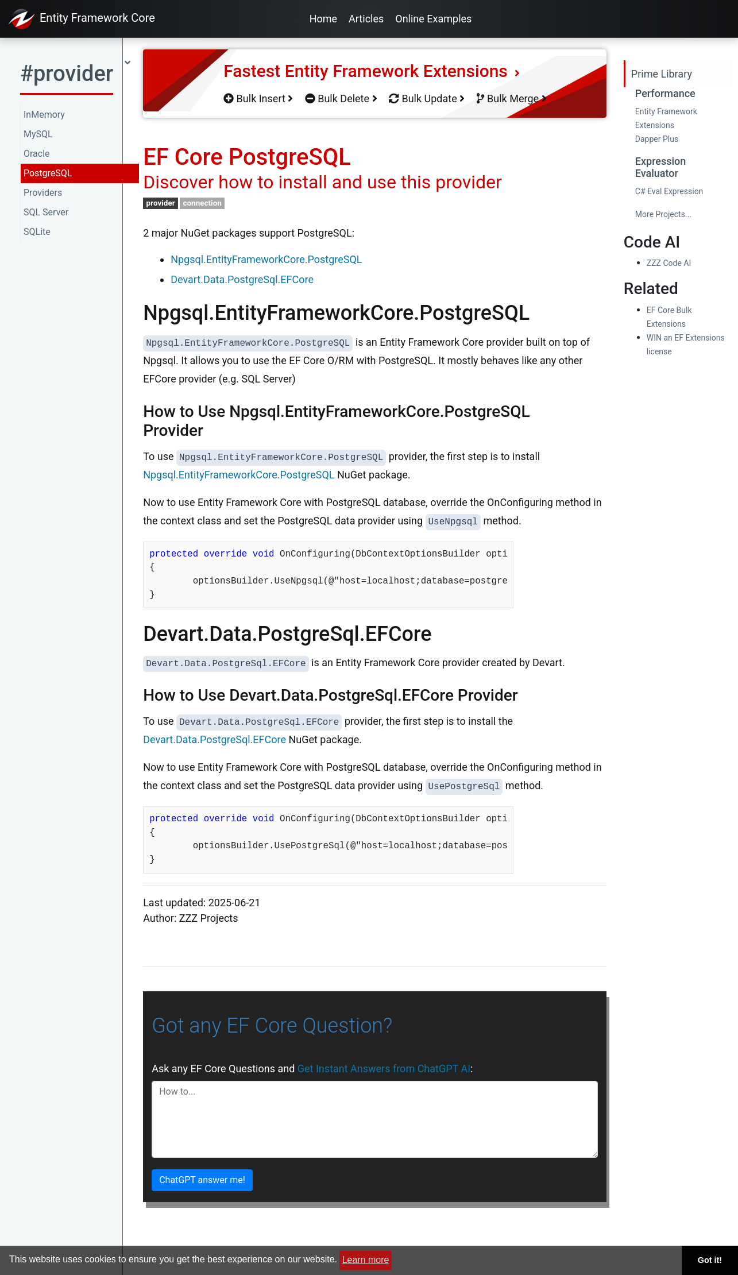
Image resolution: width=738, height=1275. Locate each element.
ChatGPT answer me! (202, 1179)
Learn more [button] (365, 1260)
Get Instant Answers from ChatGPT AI (383, 1068)
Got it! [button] (710, 1260)
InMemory (44, 114)
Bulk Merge (512, 98)
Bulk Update (427, 98)
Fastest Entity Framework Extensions (371, 71)
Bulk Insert (258, 98)
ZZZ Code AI (669, 263)
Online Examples (433, 19)
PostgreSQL (48, 173)
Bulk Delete (341, 98)
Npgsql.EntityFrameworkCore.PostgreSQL (266, 259)
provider (160, 202)
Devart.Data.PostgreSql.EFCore (242, 279)
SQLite (37, 231)
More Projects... (663, 214)
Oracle (37, 153)
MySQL (38, 134)
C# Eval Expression (669, 191)
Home (323, 19)
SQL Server (46, 212)
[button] (75, 77)
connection (202, 202)
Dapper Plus (656, 139)
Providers (43, 192)
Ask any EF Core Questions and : (312, 1068)
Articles (366, 19)
